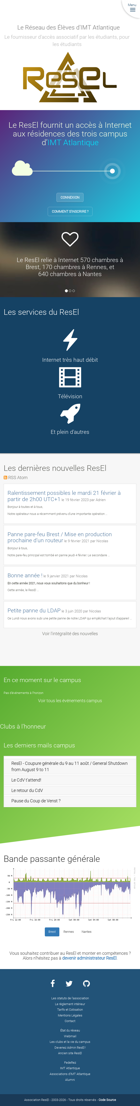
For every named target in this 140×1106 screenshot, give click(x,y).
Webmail (70, 1036)
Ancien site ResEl (70, 1053)
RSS (12, 477)
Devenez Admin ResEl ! (70, 1047)
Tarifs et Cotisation (70, 1009)
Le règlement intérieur (70, 1004)
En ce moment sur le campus (42, 680)
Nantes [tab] (87, 931)
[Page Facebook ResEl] (53, 985)
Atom (22, 477)
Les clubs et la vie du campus (70, 1042)
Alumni (70, 1080)
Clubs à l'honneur (23, 726)
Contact (70, 1021)
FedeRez (70, 1062)
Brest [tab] (52, 931)
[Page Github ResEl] (86, 985)
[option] (70, 256)
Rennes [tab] (68, 931)
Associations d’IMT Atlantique (70, 1074)
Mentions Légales (70, 1015)
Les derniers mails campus (39, 745)
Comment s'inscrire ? (70, 211)
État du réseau (70, 1030)
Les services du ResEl (41, 312)
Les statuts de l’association (70, 998)
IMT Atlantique (73, 142)
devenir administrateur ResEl (89, 958)
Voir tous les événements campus (70, 700)
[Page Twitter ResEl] (69, 985)
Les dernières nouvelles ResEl (55, 468)
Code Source (107, 1100)
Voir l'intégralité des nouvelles (70, 633)
